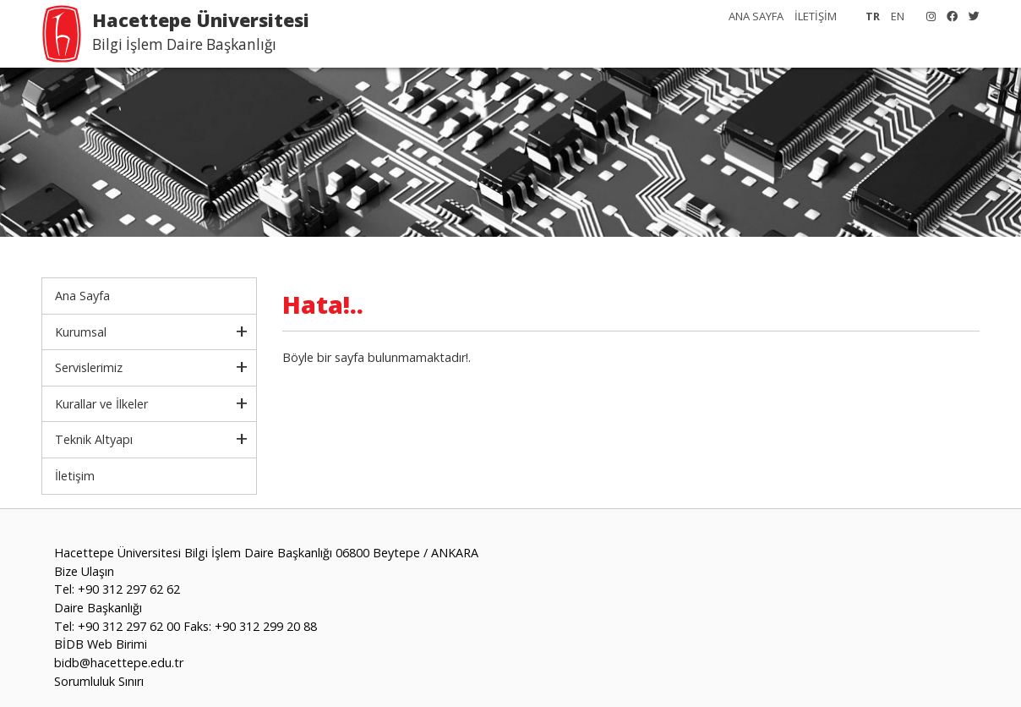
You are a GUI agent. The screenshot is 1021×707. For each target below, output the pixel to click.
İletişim (75, 476)
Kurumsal (80, 332)
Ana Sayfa (82, 296)
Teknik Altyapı (94, 439)
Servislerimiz (89, 367)
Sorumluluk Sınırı (99, 681)
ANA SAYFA (756, 16)
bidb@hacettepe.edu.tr (118, 663)
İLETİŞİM (815, 16)
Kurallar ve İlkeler (101, 404)
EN (897, 16)
